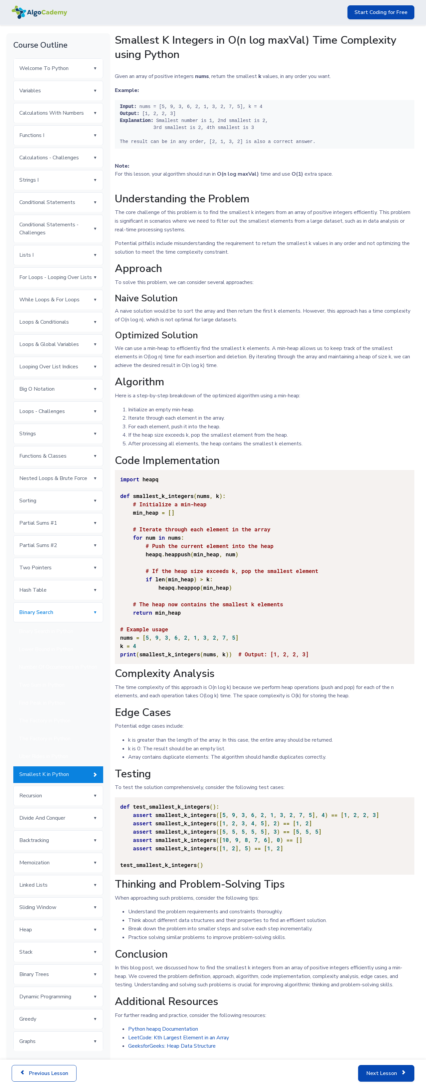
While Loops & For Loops (49, 299)
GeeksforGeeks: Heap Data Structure (172, 1046)
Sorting (27, 500)
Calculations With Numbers (51, 113)
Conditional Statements (47, 202)
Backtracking (34, 840)
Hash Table (33, 590)
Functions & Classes (43, 456)
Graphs (27, 1041)
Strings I (29, 180)
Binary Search (36, 612)
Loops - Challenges (42, 411)
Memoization (34, 862)
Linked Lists (33, 885)
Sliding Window (37, 907)
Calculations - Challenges (49, 157)
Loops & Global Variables (49, 344)
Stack (26, 952)
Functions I (31, 135)
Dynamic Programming (45, 996)
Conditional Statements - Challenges (49, 228)
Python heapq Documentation (163, 1029)
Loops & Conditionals (44, 322)
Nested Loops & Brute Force (53, 478)
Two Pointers (35, 567)
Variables (30, 90)
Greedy (27, 1019)
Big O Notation (37, 389)
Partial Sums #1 (38, 523)
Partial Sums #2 (38, 545)
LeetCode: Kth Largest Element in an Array (178, 1037)
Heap (25, 929)
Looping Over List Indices (48, 366)
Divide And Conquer (42, 818)
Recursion (30, 795)
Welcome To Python (44, 68)
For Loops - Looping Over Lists (55, 277)
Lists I (26, 255)
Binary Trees (34, 974)
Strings (27, 433)
